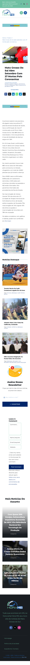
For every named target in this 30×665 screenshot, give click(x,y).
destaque (12, 85)
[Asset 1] (8, 10)
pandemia (7, 86)
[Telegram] (20, 94)
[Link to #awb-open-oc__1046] (21, 12)
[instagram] (27, 4)
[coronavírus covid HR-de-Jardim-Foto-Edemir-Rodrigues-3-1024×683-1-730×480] (15, 47)
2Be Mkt (24, 657)
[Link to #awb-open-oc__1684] (25, 12)
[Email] (24, 94)
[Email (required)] (15, 442)
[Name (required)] (15, 438)
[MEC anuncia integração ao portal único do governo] (15, 333)
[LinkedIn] (13, 94)
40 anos (9, 292)
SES (12, 86)
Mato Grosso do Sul (21, 85)
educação (15, 361)
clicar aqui (7, 221)
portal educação (21, 362)
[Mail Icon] (15, 601)
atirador (9, 327)
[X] (9, 94)
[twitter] (24, 4)
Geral (18, 533)
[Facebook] (6, 94)
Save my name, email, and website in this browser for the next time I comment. (15, 457)
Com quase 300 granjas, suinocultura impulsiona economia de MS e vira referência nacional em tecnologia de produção (15, 522)
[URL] (15, 447)
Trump (6, 328)
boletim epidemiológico (11, 83)
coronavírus (21, 83)
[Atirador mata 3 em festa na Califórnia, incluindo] (15, 299)
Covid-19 (7, 85)
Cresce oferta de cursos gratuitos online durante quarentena (15, 551)
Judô (18, 292)
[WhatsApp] (17, 94)
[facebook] (21, 4)
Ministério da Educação (10, 362)
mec (19, 361)
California (14, 327)
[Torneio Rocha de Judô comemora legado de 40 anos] (15, 265)
